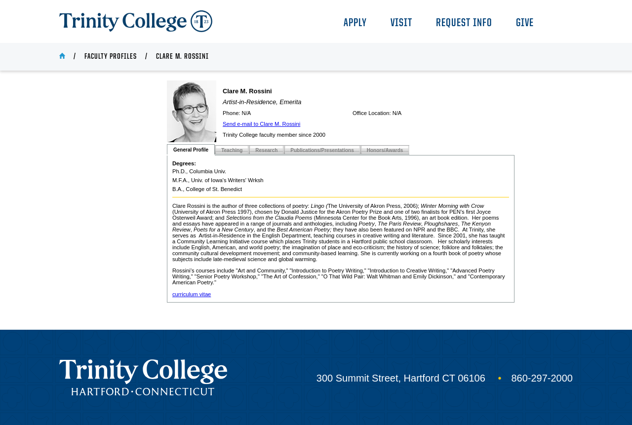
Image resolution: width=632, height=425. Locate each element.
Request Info (464, 23)
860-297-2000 (542, 378)
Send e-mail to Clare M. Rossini (261, 124)
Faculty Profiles (110, 57)
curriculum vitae (191, 294)
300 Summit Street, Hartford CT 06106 (400, 378)
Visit (401, 23)
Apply (355, 23)
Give (525, 23)
